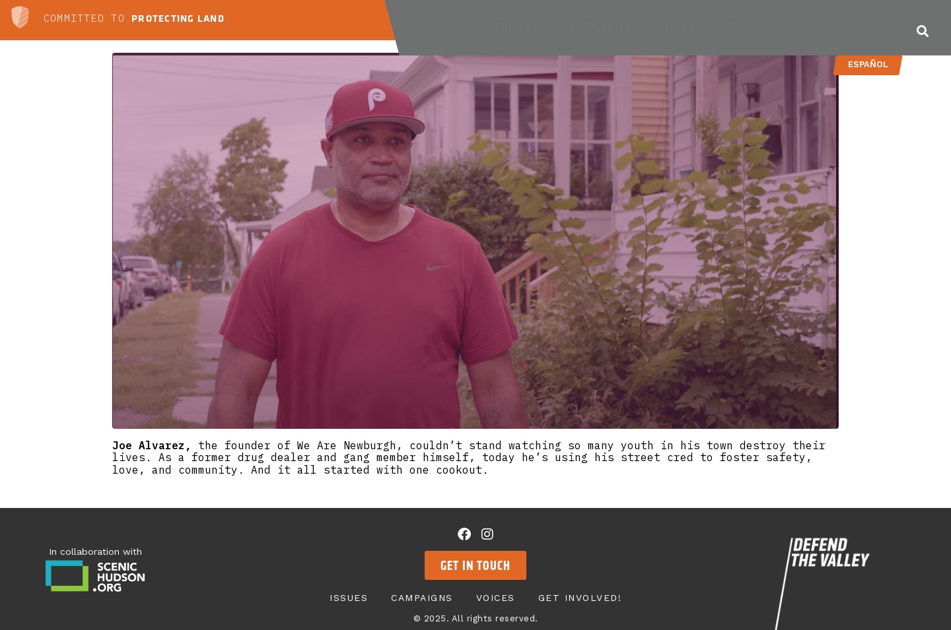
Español (867, 64)
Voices (678, 27)
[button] (922, 31)
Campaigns (596, 27)
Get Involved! (773, 27)
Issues (513, 27)
